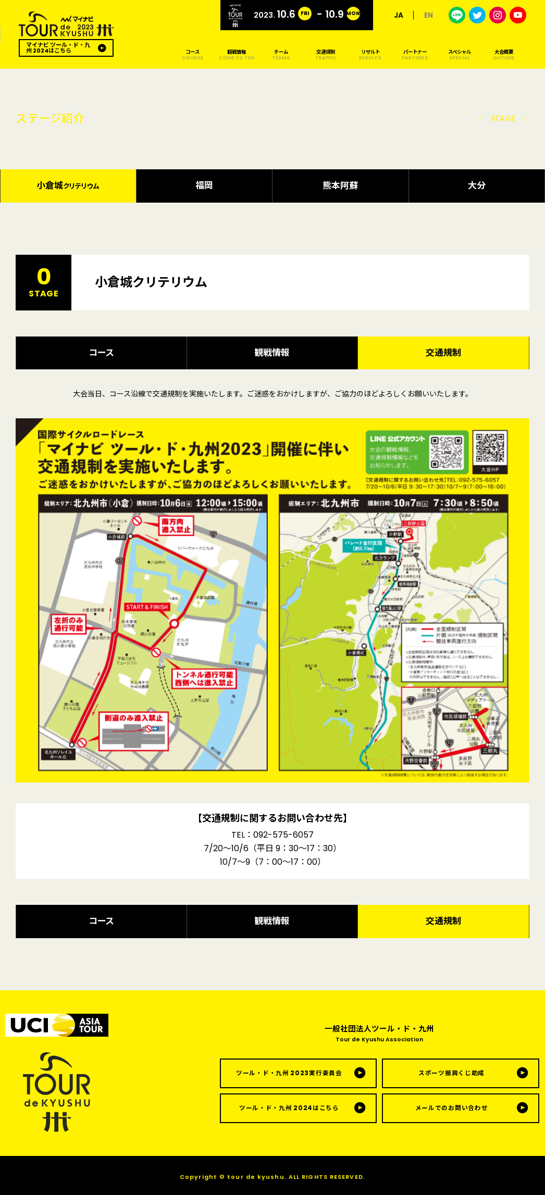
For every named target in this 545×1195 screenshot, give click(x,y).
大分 (477, 185)
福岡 (204, 185)
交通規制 (326, 54)
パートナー (414, 54)
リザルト (370, 54)
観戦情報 (237, 54)
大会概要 (503, 54)
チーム (281, 54)
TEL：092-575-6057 (272, 835)
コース (192, 54)
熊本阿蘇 (340, 185)
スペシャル (459, 54)
